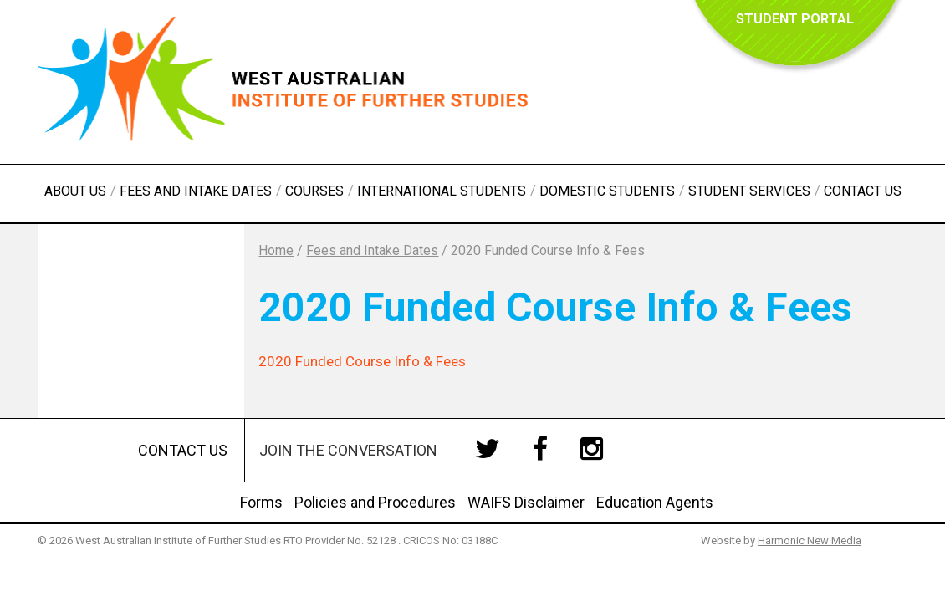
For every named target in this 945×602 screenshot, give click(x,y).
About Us (75, 191)
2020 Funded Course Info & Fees (362, 361)
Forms (261, 502)
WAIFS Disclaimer (526, 502)
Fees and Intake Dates (196, 191)
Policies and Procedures (375, 502)
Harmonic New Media (809, 540)
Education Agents (654, 502)
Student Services (749, 191)
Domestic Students (607, 191)
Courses (314, 191)
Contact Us (863, 191)
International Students (441, 191)
